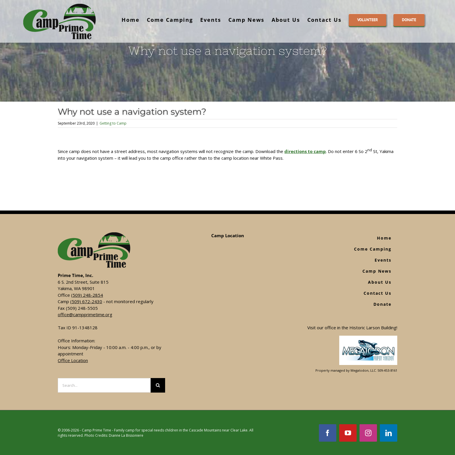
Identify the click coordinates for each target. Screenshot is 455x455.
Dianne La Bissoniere (126, 435)
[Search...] (104, 385)
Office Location (73, 360)
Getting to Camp (113, 123)
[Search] (158, 385)
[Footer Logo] (368, 339)
